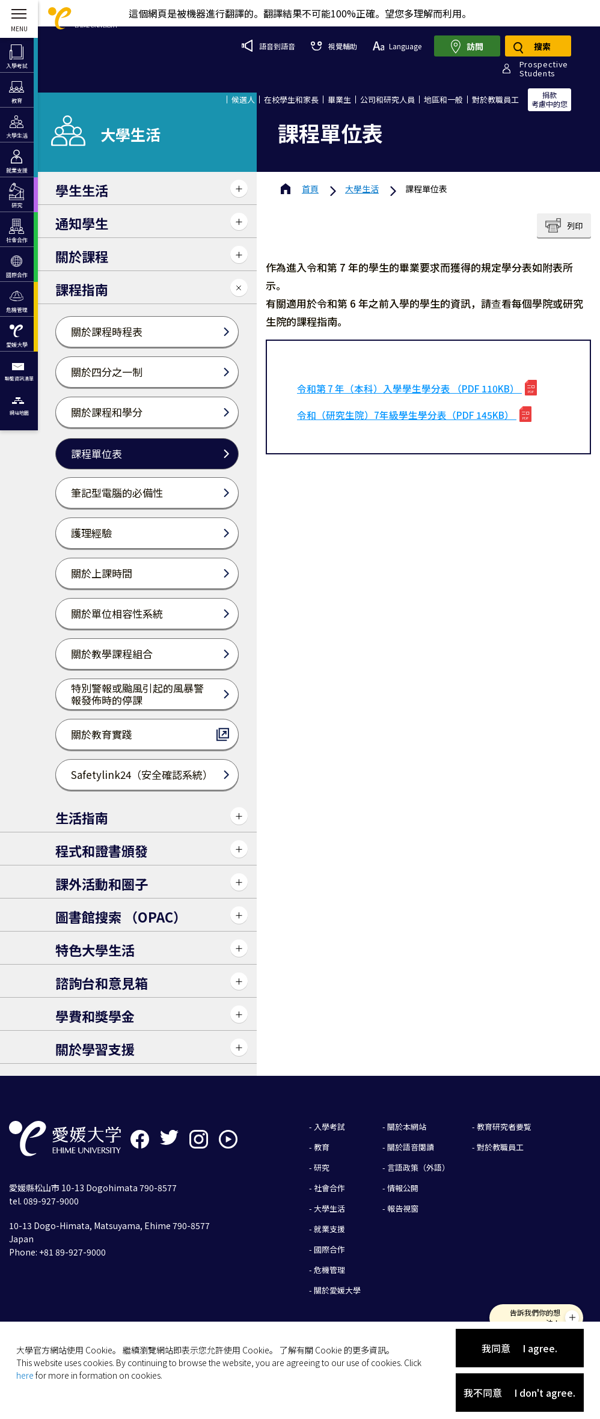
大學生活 (362, 189)
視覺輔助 (334, 46)
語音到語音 (268, 46)
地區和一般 (443, 99)
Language (397, 46)
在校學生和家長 (291, 99)
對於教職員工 (495, 99)
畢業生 (339, 99)
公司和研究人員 (387, 99)
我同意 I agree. (519, 1348)
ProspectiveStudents (543, 68)
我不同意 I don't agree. (519, 1392)
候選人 (243, 99)
